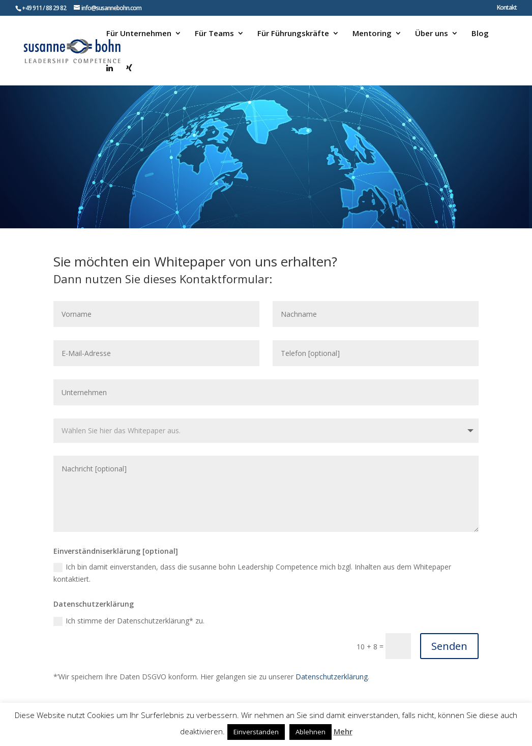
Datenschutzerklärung (331, 676)
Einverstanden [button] (256, 731)
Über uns (431, 33)
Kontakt (507, 8)
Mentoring (372, 33)
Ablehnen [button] (310, 731)
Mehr (343, 731)
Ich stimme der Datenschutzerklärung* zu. (128, 621)
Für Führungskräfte (293, 33)
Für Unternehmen (138, 33)
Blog (480, 33)
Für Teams (214, 33)
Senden (449, 646)
